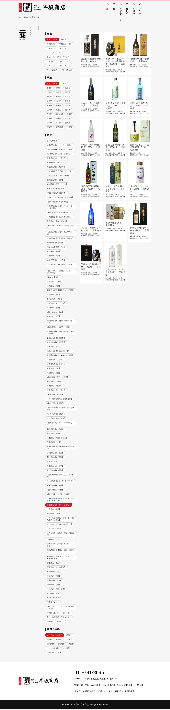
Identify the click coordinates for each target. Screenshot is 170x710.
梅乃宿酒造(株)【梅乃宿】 (57, 414)
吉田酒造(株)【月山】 (55, 453)
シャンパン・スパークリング (58, 57)
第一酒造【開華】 (54, 308)
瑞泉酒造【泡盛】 (54, 585)
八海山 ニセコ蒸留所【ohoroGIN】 (60, 197)
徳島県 (49, 123)
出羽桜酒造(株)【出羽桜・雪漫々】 (60, 239)
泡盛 (59, 653)
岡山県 (58, 119)
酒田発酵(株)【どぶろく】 (57, 260)
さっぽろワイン (53, 594)
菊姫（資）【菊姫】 (54, 382)
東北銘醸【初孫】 (54, 252)
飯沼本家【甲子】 (54, 317)
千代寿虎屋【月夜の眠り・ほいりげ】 (60, 266)
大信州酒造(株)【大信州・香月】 (59, 351)
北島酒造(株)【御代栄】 (56, 430)
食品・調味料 (52, 70)
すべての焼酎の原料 (54, 636)
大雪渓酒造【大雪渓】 (55, 360)
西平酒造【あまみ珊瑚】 (56, 568)
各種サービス (127, 9)
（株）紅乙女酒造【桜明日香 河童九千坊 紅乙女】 (61, 519)
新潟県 (58, 97)
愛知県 (67, 105)
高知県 (58, 123)
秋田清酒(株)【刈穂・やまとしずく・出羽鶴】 (59, 207)
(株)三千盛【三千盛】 (55, 395)
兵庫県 (67, 110)
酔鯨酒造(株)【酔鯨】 (55, 471)
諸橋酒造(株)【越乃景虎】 (57, 343)
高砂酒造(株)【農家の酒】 (57, 167)
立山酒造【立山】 (54, 369)
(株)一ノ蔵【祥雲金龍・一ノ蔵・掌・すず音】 (59, 272)
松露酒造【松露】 (54, 510)
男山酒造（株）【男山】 (56, 158)
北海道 (63, 84)
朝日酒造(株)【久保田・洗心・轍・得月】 (60, 322)
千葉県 (49, 97)
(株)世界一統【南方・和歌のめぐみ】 (59, 424)
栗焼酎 (71, 645)
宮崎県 (49, 127)
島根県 (49, 119)
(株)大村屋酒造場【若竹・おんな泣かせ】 (60, 409)
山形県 (49, 92)
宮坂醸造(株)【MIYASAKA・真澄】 (60, 356)
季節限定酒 (51, 44)
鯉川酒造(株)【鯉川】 (55, 243)
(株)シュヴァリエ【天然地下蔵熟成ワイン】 (60, 608)
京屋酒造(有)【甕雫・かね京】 (59, 505)
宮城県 (58, 88)
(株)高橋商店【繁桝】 (55, 490)
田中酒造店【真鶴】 (54, 282)
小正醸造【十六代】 (54, 540)
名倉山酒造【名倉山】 (55, 299)
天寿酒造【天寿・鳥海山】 (57, 221)
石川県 (49, 101)
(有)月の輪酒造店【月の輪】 (58, 202)
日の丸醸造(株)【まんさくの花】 (59, 217)
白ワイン (50, 53)
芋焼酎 (49, 640)
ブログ (140, 9)
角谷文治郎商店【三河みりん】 (59, 618)
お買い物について (121, 13)
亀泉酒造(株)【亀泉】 (55, 486)
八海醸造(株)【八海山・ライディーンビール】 (60, 333)
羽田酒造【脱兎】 (54, 434)
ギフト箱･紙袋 (66, 70)
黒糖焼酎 (69, 636)
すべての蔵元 (52, 141)
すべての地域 (52, 84)
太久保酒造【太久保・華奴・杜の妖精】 (61, 535)
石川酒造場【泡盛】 (54, 572)
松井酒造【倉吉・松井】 (56, 590)
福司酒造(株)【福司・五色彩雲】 (59, 154)
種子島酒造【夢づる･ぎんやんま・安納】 (60, 545)
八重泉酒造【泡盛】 (54, 581)
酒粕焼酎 (61, 645)
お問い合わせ (134, 11)
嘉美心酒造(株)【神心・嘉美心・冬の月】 (60, 448)
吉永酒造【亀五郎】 (54, 564)
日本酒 (63, 40)
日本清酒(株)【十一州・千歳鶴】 (59, 145)
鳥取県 (69, 114)
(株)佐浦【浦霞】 (53, 277)
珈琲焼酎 (50, 653)
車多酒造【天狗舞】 (54, 386)
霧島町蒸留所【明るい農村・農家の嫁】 (61, 552)
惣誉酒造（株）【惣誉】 (56, 304)
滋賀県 (49, 110)
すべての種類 (52, 40)
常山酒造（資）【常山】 (56, 391)
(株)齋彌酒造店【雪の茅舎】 (58, 213)
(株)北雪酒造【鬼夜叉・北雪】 (59, 327)
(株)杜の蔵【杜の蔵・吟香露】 (59, 495)
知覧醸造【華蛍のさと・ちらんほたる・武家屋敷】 (61, 558)
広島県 (67, 119)
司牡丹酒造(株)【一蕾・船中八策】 (60, 482)
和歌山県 (59, 114)
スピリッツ (63, 61)
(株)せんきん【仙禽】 (55, 312)
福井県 (58, 101)
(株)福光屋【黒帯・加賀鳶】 (58, 378)
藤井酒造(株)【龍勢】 (55, 458)
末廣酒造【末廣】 (54, 286)
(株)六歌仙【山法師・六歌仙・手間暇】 (60, 227)
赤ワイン (62, 48)
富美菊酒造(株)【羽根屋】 (57, 364)
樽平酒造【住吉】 (54, 256)
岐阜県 (49, 105)
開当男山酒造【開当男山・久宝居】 (61, 291)
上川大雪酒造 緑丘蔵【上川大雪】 (60, 171)
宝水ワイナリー (53, 603)
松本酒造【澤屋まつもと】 (57, 438)
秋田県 (67, 88)
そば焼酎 (66, 649)
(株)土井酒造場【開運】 (56, 404)
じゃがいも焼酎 (53, 649)
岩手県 (49, 88)
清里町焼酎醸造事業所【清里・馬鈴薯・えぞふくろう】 (61, 500)
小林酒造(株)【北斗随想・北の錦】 (60, 150)
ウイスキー (51, 61)
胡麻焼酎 (50, 645)
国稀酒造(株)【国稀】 (55, 180)
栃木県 (67, 92)
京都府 (58, 110)
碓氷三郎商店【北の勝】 (56, 189)
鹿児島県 (59, 127)
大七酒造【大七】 (54, 295)
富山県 (67, 97)
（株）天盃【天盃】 (54, 529)
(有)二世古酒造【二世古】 (57, 193)
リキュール (51, 48)
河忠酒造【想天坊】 (54, 347)
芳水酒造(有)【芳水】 (55, 466)
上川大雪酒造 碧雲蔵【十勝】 (58, 176)
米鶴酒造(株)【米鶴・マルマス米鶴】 (59, 233)
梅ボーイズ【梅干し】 (55, 622)
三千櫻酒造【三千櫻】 (55, 163)
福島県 (58, 92)
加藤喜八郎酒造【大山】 (56, 247)
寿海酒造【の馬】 (54, 514)
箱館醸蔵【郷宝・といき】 (57, 184)
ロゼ (59, 53)
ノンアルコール (62, 66)
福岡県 (67, 123)
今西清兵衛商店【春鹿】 (56, 419)
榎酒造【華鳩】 (53, 462)
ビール (49, 66)
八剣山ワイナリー (54, 599)
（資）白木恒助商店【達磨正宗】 (60, 399)
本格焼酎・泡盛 (65, 44)
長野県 (67, 101)
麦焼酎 (58, 640)
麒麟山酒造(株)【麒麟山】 (57, 338)
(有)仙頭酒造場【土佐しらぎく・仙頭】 (60, 476)
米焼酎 (67, 640)
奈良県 (49, 114)
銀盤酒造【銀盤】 (54, 373)
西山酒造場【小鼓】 (54, 443)
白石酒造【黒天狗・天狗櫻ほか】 (60, 525)
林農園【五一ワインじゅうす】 (59, 614)
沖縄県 (69, 127)
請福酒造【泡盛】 (54, 577)
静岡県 (58, 105)
